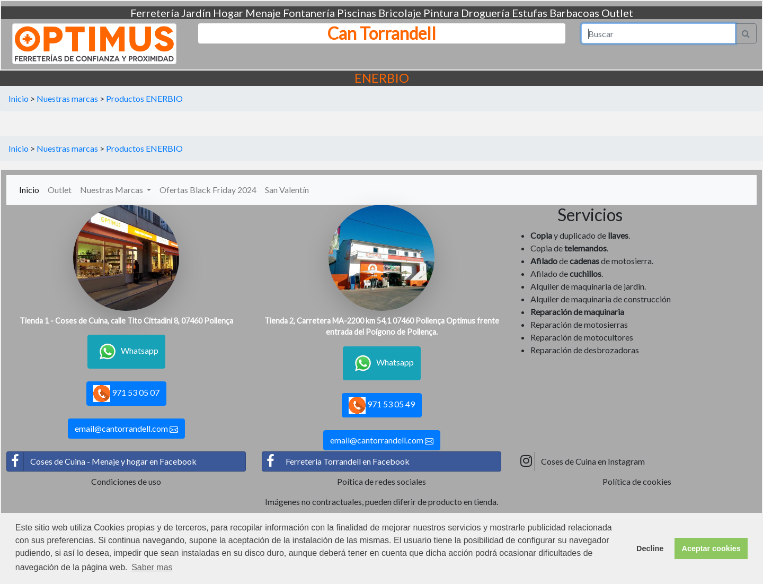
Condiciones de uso (126, 481)
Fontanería (309, 12)
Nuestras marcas (67, 98)
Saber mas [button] (151, 567)
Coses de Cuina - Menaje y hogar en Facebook (102, 461)
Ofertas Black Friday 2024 (207, 190)
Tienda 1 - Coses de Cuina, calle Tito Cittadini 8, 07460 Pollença (126, 320)
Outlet (617, 12)
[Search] (658, 33)
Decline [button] (649, 548)
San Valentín (287, 190)
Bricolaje (399, 12)
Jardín (196, 12)
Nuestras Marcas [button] (112, 190)
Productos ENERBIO (144, 98)
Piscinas (356, 12)
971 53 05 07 (126, 393)
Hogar (228, 12)
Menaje (263, 12)
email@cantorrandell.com (126, 428)
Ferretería (154, 12)
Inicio (18, 98)
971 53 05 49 (382, 405)
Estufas (529, 12)
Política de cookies (636, 481)
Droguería (485, 12)
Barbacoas (574, 12)
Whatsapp (126, 351)
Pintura (441, 12)
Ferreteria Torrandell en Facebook (336, 461)
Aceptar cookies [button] (711, 548)
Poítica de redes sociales (381, 481)
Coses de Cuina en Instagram (581, 461)
